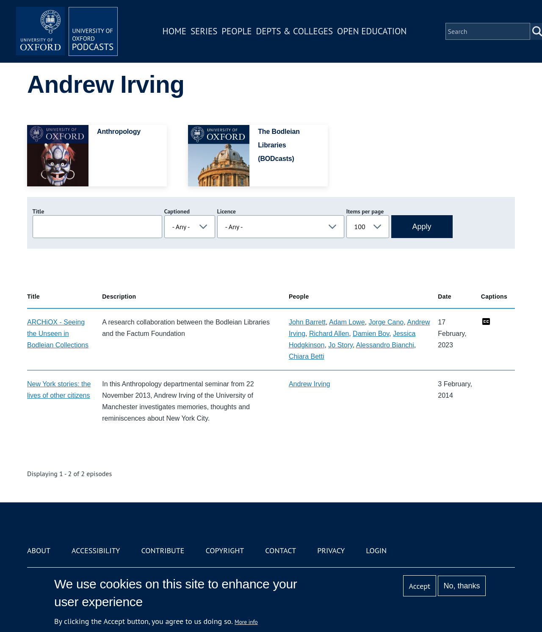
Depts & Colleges (294, 31)
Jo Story (340, 345)
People (236, 31)
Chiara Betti (306, 356)
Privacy (331, 550)
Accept (419, 586)
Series (204, 31)
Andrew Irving (309, 384)
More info (246, 622)
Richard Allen (329, 333)
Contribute (162, 550)
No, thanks (461, 586)
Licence (226, 211)
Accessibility (96, 550)
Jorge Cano (386, 322)
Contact (280, 550)
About (38, 550)
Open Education (371, 31)
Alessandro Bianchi (385, 345)
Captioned (177, 211)
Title (38, 211)
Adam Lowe (347, 322)
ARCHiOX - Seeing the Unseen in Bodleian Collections (57, 334)
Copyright (224, 550)
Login (376, 550)
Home (174, 31)
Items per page (365, 211)
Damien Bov (371, 333)
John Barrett (307, 322)
